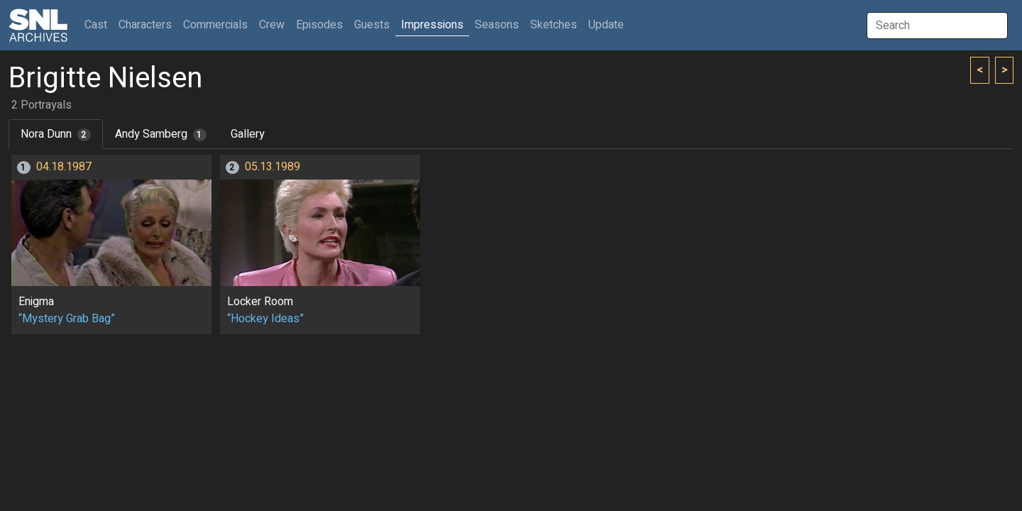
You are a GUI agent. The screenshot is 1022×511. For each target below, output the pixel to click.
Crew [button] (272, 24)
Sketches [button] (553, 24)
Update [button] (606, 24)
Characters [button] (145, 24)
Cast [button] (98, 24)
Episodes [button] (319, 24)
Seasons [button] (497, 24)
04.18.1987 (64, 166)
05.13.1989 (272, 166)
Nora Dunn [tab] (56, 134)
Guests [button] (372, 24)
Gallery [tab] (248, 134)
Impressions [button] (432, 24)
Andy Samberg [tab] (161, 134)
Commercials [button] (215, 24)
